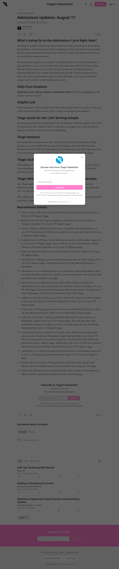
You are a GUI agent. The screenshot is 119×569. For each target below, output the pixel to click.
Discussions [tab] (34, 461)
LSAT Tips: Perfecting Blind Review (36, 467)
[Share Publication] (91, 4)
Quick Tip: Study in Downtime (29, 486)
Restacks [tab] (32, 432)
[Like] (19, 34)
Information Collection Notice (58, 195)
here (64, 130)
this (60, 111)
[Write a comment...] (62, 443)
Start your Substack (52, 558)
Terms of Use (71, 193)
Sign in (112, 4)
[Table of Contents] (2, 284)
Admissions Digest (25, 13)
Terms (62, 552)
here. (80, 374)
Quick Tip (21, 471)
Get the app (70, 558)
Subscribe (100, 4)
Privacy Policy (77, 195)
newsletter (88, 92)
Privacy (55, 552)
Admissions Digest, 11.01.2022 (29, 505)
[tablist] (27, 431)
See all (23, 517)
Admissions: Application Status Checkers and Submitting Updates (48, 500)
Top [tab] (20, 461)
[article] (59, 472)
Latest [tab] (26, 461)
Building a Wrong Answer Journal (35, 483)
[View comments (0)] (25, 34)
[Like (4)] (19, 476)
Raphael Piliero (32, 473)
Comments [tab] (23, 432)
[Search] (86, 4)
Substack (48, 564)
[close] (82, 157)
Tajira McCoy (27, 27)
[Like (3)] (19, 492)
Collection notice (71, 552)
